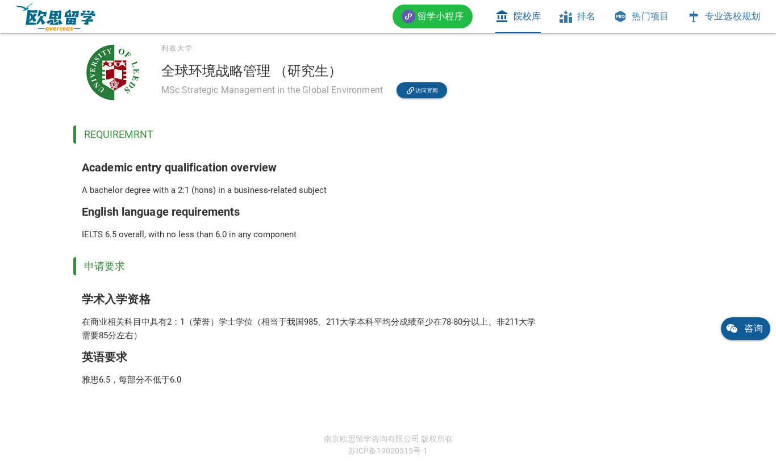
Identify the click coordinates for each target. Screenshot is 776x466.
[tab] (518, 16)
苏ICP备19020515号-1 (388, 450)
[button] (433, 16)
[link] (56, 16)
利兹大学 (177, 48)
